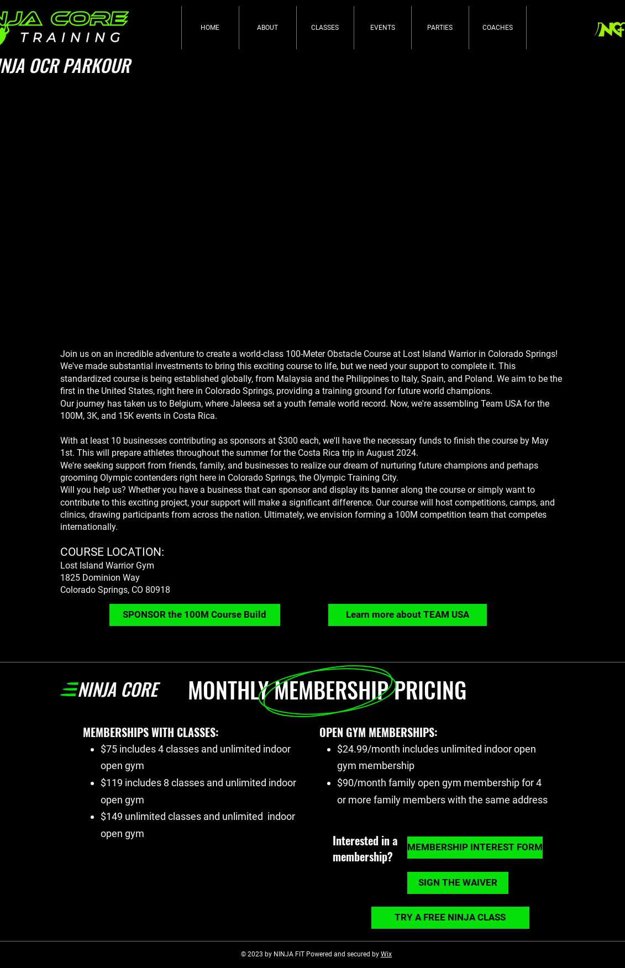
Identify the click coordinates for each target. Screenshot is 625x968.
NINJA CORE (117, 689)
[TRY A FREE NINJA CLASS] (450, 918)
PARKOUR (96, 65)
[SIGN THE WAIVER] (457, 883)
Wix (386, 954)
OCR (45, 65)
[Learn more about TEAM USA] (407, 615)
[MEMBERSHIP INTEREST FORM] (475, 848)
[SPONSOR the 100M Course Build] (194, 615)
